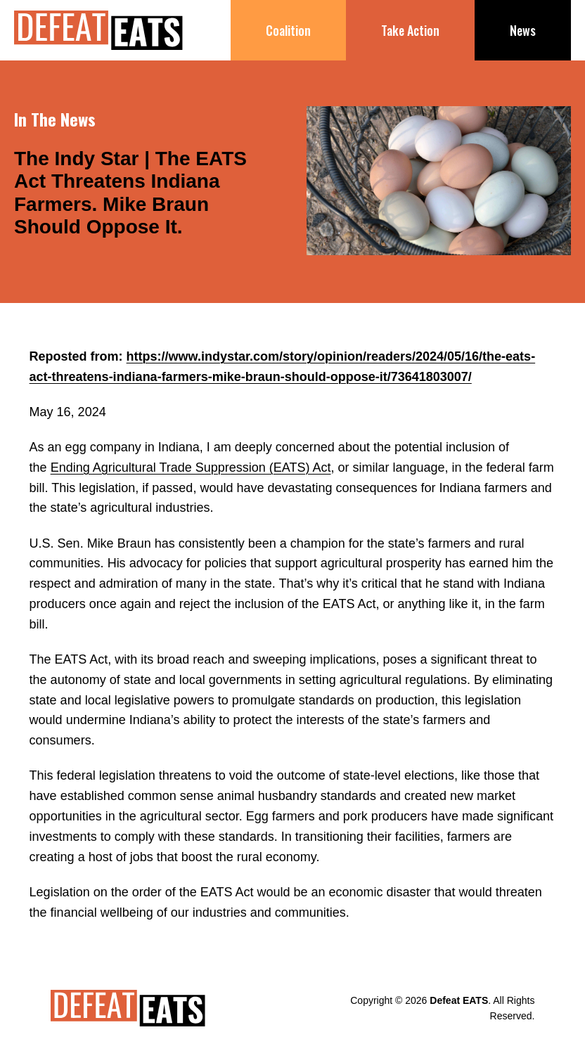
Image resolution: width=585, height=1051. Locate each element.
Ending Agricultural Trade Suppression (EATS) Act (191, 467)
